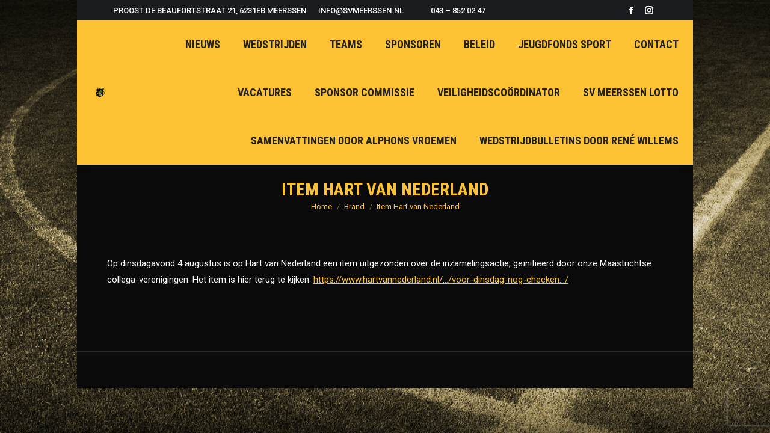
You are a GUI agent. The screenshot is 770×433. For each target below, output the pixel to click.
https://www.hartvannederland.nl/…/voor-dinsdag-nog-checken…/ (440, 279)
